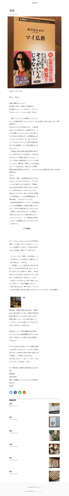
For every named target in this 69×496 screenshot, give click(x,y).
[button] (10, 392)
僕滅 (11, 10)
